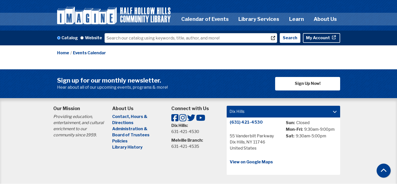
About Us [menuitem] (325, 19)
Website (93, 37)
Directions (122, 122)
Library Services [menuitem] (258, 19)
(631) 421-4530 (246, 122)
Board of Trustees (130, 135)
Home (63, 52)
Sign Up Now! (308, 83)
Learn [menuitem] (296, 19)
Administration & (130, 128)
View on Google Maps (251, 162)
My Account (318, 37)
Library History (127, 147)
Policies (119, 141)
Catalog (69, 37)
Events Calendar (89, 52)
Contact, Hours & (130, 116)
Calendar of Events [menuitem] (205, 19)
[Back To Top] (384, 171)
